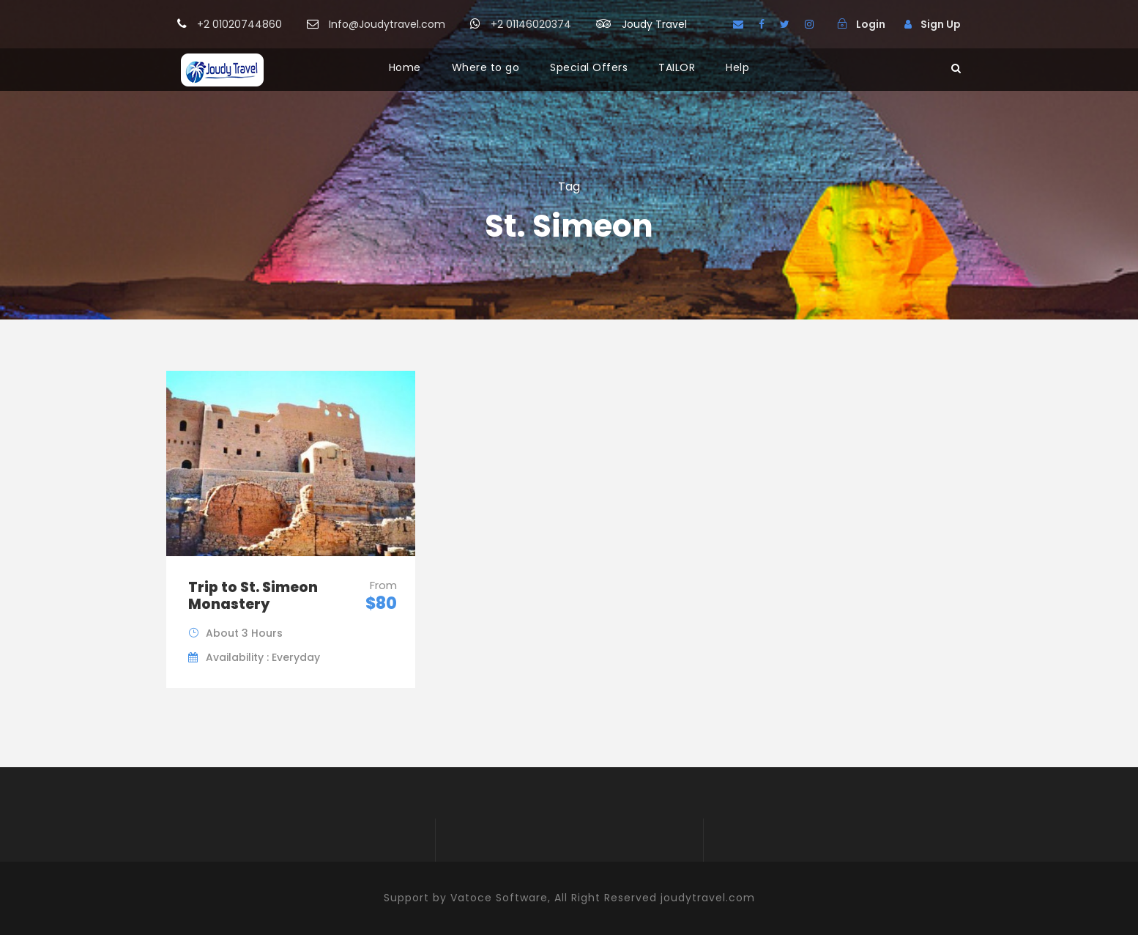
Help (737, 67)
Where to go (486, 67)
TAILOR (676, 67)
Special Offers (589, 67)
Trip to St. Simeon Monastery (253, 595)
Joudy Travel (654, 24)
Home (405, 67)
